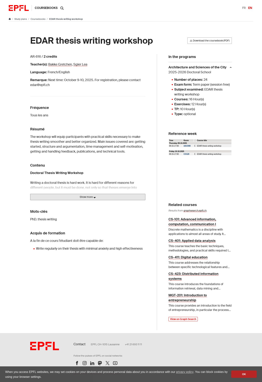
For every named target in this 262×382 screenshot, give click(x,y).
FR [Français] (244, 8)
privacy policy (184, 371)
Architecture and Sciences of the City (198, 70)
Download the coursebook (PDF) (209, 40)
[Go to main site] (10, 19)
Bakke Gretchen (60, 64)
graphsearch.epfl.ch (195, 210)
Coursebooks (46, 8)
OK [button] (244, 374)
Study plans (20, 19)
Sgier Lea (80, 64)
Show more (88, 197)
